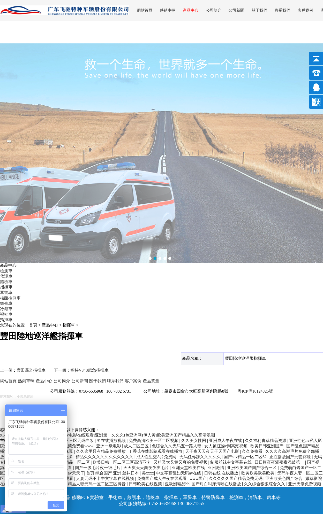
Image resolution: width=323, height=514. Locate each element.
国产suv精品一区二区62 (246, 457)
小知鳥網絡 (25, 396)
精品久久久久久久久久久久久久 (105, 457)
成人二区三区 (137, 446)
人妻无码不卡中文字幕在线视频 (105, 478)
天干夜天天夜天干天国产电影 (212, 451)
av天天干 (76, 473)
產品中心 (190, 10)
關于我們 (259, 10)
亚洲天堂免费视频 (304, 484)
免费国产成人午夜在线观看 (162, 478)
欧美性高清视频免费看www (68, 446)
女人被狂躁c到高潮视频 (226, 446)
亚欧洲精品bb (177, 484)
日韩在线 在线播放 (221, 473)
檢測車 (6, 271)
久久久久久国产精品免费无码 (236, 478)
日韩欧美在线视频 (146, 484)
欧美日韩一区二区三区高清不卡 (122, 462)
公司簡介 (213, 10)
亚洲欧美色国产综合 (284, 478)
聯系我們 (282, 10)
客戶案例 (305, 10)
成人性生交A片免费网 (157, 457)
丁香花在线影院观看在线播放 (156, 451)
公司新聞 (236, 10)
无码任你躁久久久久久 (200, 457)
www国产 (198, 478)
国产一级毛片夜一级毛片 (98, 467)
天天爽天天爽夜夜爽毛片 (146, 467)
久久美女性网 (194, 440)
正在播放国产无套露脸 (290, 457)
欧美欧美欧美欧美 (258, 473)
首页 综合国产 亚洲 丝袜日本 (113, 473)
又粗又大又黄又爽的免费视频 (181, 462)
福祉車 (6, 314)
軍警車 (6, 292)
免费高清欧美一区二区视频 (154, 440)
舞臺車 (6, 303)
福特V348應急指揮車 (89, 370)
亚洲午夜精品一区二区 (69, 462)
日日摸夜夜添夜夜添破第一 (279, 462)
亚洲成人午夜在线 (226, 440)
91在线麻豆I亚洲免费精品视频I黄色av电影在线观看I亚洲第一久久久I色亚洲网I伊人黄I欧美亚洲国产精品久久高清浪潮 (107, 435)
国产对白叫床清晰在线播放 (216, 484)
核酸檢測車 (10, 298)
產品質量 (151, 381)
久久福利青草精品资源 (266, 440)
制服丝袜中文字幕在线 (231, 462)
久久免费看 (253, 451)
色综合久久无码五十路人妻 (177, 446)
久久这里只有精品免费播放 (101, 451)
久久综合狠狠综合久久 (265, 484)
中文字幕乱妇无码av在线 (179, 473)
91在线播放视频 (112, 440)
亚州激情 (216, 467)
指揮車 (6, 287)
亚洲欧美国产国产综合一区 (252, 467)
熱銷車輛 (167, 10)
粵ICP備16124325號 (255, 391)
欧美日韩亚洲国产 (267, 446)
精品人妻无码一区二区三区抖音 (97, 484)
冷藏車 (6, 309)
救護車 (6, 276)
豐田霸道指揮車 (31, 370)
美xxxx (148, 473)
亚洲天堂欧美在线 (189, 467)
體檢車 (6, 281)
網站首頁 (144, 10)
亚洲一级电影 (109, 446)
